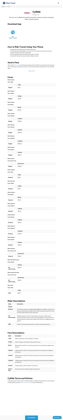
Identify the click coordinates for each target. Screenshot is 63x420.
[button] (58, 3)
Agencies (4, 6)
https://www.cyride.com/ (26, 382)
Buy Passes (31, 417)
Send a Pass (16, 65)
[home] (9, 3)
